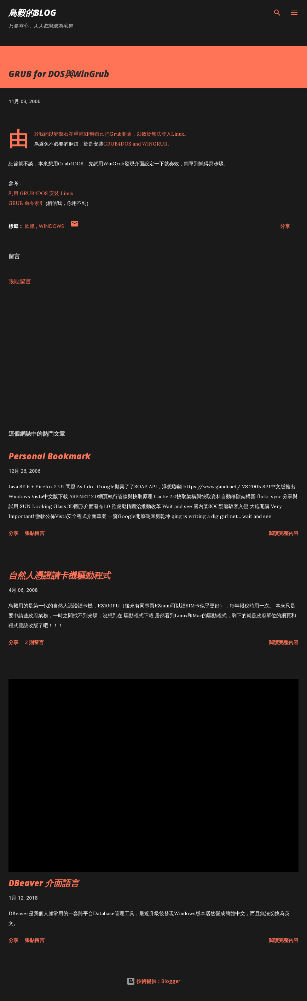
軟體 (30, 226)
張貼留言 (19, 281)
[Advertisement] (153, 357)
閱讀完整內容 (284, 533)
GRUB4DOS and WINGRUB (135, 144)
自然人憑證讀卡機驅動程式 (59, 575)
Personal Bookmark (49, 456)
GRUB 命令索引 (26, 203)
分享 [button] (285, 226)
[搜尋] (277, 12)
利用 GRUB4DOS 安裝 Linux (40, 193)
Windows (51, 226)
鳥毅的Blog (32, 12)
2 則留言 (34, 642)
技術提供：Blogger (153, 981)
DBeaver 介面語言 (43, 883)
